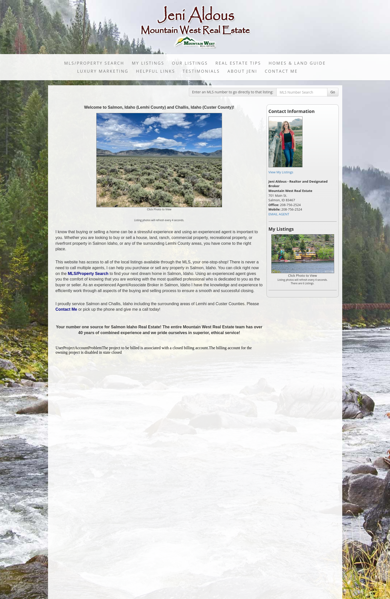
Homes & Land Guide (297, 63)
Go (332, 92)
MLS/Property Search (94, 63)
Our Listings (190, 63)
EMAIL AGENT (279, 214)
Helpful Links (155, 71)
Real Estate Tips (238, 63)
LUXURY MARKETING (102, 71)
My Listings (148, 63)
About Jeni (242, 71)
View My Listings (281, 172)
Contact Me (281, 71)
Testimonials (201, 71)
